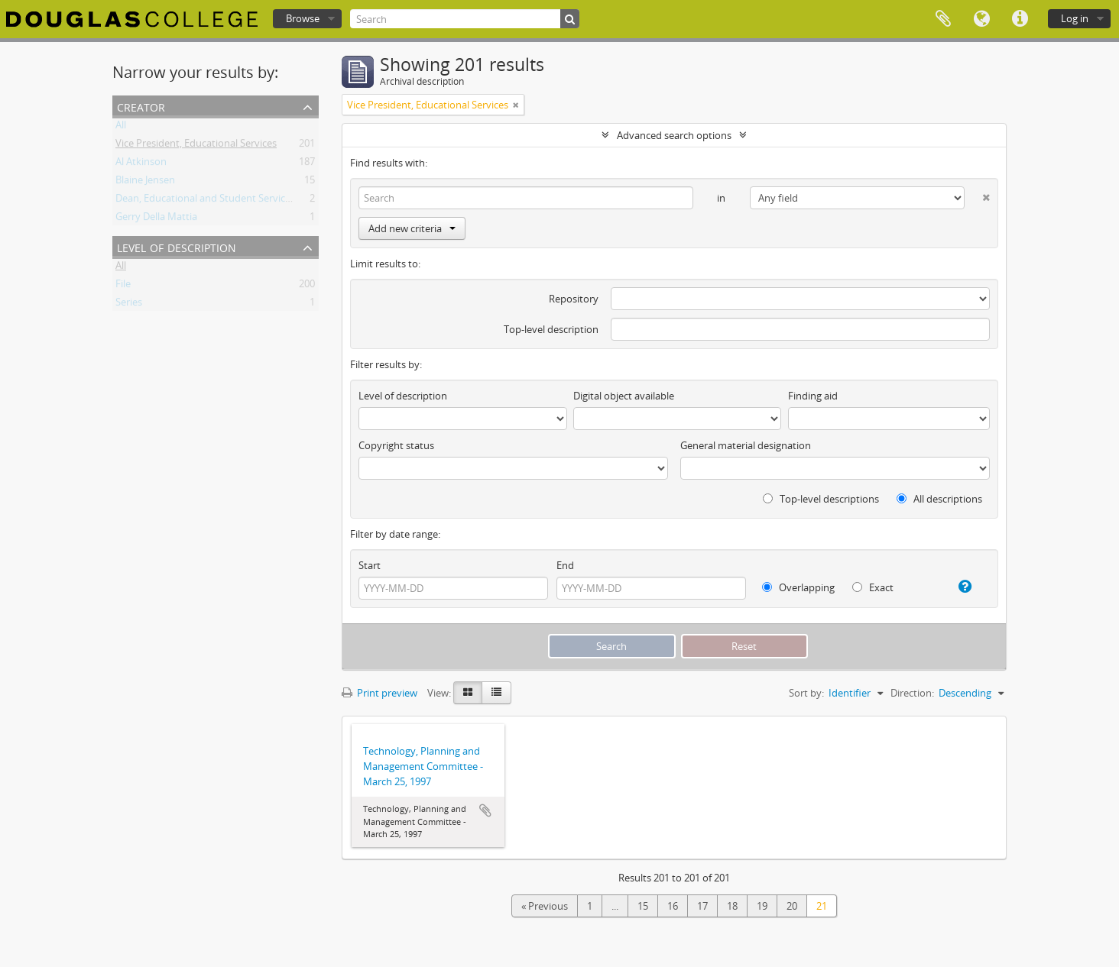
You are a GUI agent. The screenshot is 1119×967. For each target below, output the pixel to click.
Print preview (379, 693)
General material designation (745, 445)
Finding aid (813, 396)
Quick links (1020, 19)
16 (672, 906)
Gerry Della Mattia (156, 219)
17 (702, 906)
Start (369, 565)
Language (981, 19)
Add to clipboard (485, 810)
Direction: (912, 693)
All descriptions (939, 499)
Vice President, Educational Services (196, 146)
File (123, 286)
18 (732, 906)
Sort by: (806, 693)
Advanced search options (674, 135)
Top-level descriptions (821, 499)
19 (762, 906)
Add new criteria (412, 228)
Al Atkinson (141, 164)
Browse (302, 18)
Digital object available (623, 396)
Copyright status (396, 445)
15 (642, 906)
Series (128, 305)
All (120, 127)
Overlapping (798, 587)
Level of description (176, 246)
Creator (141, 105)
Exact (873, 587)
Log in (1074, 18)
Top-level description (551, 329)
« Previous (544, 906)
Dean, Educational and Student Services (205, 201)
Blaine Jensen (145, 182)
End (565, 565)
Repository (573, 299)
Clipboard (943, 19)
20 (792, 906)
